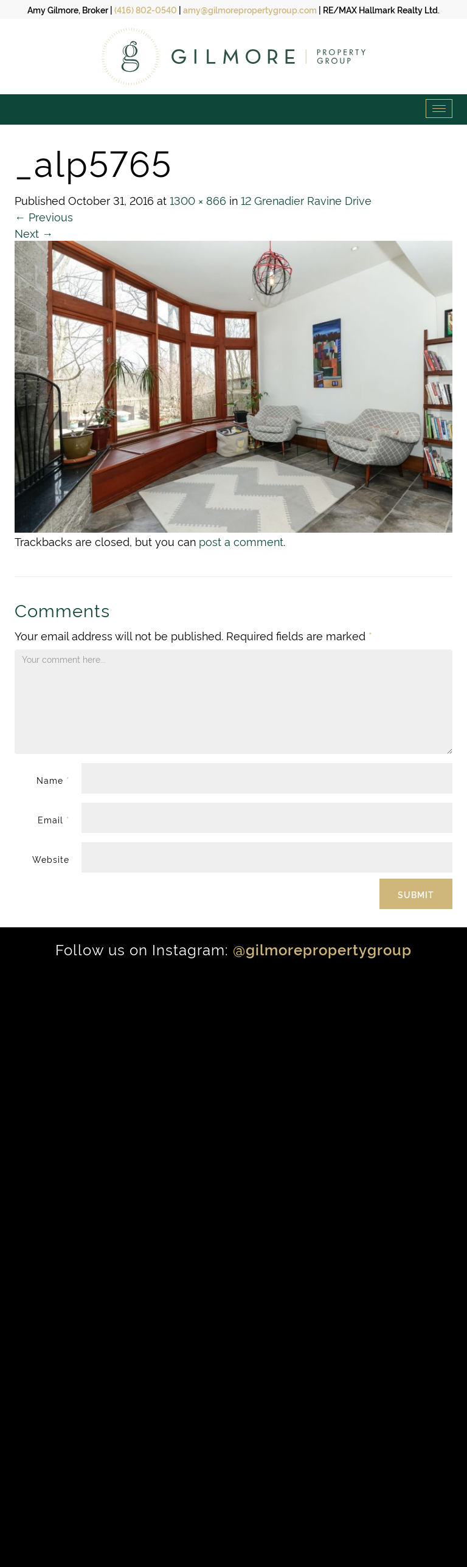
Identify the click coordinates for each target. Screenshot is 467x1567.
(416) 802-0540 (145, 9)
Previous (44, 216)
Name (52, 780)
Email (53, 819)
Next (34, 232)
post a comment (241, 540)
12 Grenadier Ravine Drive (306, 199)
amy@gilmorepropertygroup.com (250, 9)
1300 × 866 (198, 199)
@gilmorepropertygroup (322, 949)
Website (50, 859)
